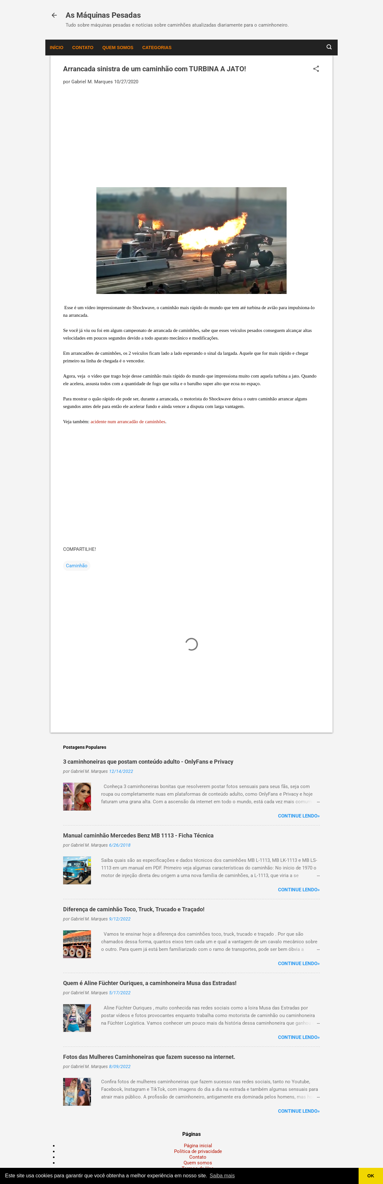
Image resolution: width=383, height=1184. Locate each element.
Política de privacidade (198, 1151)
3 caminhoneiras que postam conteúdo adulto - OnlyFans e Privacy (148, 761)
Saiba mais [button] (222, 1175)
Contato (83, 47)
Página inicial (198, 1146)
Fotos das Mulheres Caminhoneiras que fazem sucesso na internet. (149, 1057)
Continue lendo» (299, 816)
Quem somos (117, 47)
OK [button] (370, 1175)
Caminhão (77, 566)
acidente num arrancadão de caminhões (128, 421)
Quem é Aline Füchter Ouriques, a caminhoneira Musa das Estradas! (150, 983)
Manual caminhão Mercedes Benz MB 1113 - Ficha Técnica (138, 835)
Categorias (157, 47)
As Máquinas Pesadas (103, 15)
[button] (316, 69)
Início (56, 47)
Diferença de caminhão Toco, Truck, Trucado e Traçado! (133, 909)
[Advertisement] (191, 135)
